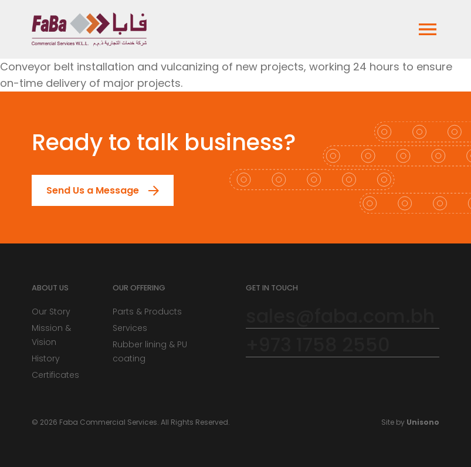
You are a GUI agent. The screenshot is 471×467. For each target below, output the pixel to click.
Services (130, 328)
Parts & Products (147, 311)
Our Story (51, 311)
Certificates (55, 375)
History (46, 358)
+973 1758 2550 (318, 345)
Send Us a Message (85, 190)
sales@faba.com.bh (340, 316)
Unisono (422, 422)
